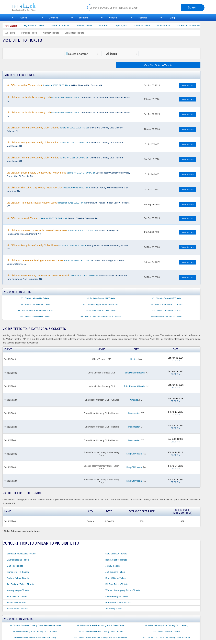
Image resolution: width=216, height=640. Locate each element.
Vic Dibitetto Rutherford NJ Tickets (166, 317)
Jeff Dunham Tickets (115, 572)
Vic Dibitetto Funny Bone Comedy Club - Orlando (101, 631)
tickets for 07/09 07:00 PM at (65, 129)
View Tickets (187, 85)
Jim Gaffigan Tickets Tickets (20, 584)
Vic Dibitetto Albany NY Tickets (35, 298)
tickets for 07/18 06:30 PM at (65, 159)
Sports (23, 17)
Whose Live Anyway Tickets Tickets (122, 590)
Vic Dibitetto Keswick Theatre (166, 631)
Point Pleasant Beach (134, 372)
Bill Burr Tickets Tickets (116, 584)
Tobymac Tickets (90, 25)
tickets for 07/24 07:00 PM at (68, 174)
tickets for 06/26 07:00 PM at (68, 99)
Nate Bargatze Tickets (116, 553)
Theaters (83, 17)
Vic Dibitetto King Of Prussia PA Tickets (100, 304)
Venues (113, 17)
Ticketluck (45, 7)
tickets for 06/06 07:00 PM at (54, 85)
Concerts (53, 17)
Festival (143, 17)
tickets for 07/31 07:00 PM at (67, 189)
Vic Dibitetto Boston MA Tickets (101, 298)
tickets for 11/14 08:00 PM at (65, 262)
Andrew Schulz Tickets (18, 578)
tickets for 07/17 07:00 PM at (65, 144)
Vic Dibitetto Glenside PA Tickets (35, 304)
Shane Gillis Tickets (16, 602)
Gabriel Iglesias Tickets (18, 559)
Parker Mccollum (148, 25)
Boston (133, 359)
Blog (172, 17)
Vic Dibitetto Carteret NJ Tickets (166, 298)
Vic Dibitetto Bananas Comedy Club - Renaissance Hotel (35, 625)
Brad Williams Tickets (115, 578)
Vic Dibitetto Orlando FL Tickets (166, 310)
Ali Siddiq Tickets (113, 608)
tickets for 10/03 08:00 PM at (52, 218)
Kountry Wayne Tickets (18, 590)
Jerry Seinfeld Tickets (17, 608)
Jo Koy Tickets (112, 566)
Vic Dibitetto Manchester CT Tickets (166, 304)
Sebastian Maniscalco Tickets (21, 553)
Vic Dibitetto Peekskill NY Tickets (35, 317)
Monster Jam (169, 25)
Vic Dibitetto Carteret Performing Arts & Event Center (100, 625)
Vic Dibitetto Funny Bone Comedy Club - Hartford (35, 631)
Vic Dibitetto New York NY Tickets (101, 310)
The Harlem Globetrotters (194, 25)
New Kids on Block (66, 25)
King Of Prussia (134, 453)
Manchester (134, 413)
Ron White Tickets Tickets (118, 602)
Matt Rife (109, 25)
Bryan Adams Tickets (39, 25)
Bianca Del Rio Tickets (18, 572)
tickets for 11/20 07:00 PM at (67, 277)
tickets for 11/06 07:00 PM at (67, 247)
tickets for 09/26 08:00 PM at (68, 204)
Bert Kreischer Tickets (116, 559)
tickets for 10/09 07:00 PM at (63, 232)
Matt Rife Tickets (15, 566)
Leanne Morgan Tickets (116, 596)
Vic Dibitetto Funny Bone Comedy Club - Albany (166, 625)
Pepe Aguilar (126, 25)
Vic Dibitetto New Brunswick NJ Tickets (35, 310)
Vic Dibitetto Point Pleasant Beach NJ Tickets (101, 317)
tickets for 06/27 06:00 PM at (68, 114)
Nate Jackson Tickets (17, 596)
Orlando (134, 400)
